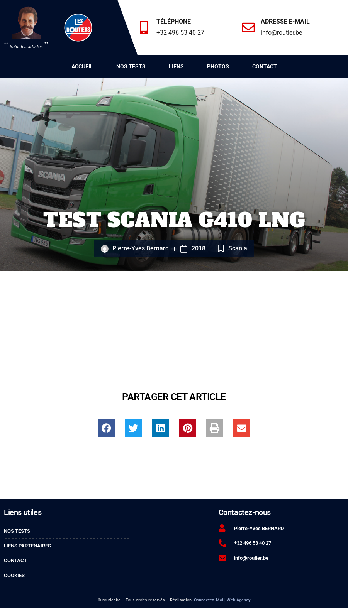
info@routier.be (281, 32)
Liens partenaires (27, 546)
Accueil (82, 66)
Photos (218, 66)
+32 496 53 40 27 (181, 32)
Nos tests (131, 66)
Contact (264, 66)
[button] (106, 428)
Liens (176, 66)
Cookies (14, 575)
